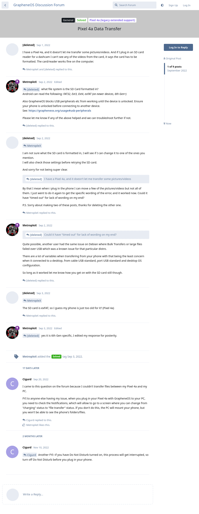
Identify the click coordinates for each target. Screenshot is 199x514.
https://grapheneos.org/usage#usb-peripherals (60, 110)
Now (167, 123)
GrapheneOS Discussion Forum (39, 5)
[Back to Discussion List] (5, 5)
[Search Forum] (134, 5)
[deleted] (33, 89)
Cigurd (31, 455)
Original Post (172, 58)
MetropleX (34, 146)
